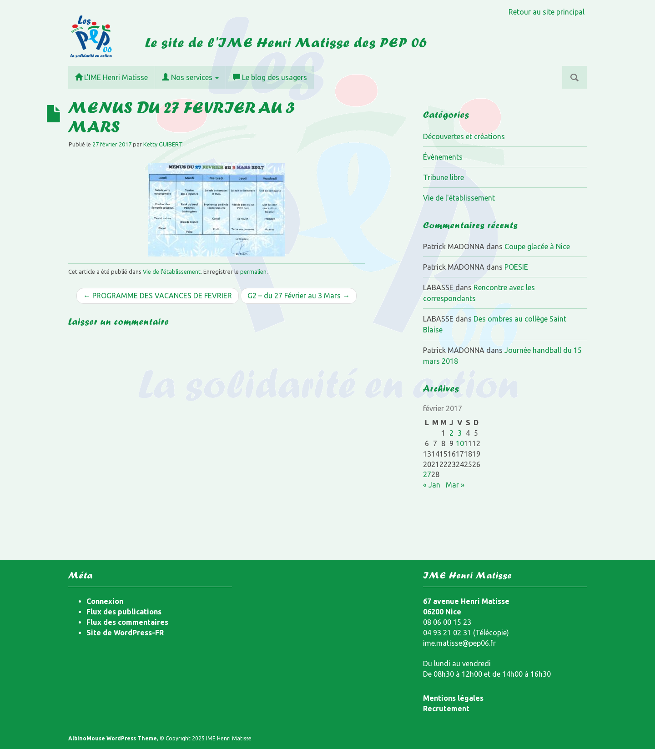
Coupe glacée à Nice (537, 246)
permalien (253, 271)
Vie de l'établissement (172, 271)
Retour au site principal (546, 12)
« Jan (431, 485)
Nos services (190, 77)
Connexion (104, 601)
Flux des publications (123, 612)
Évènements (443, 157)
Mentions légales (453, 698)
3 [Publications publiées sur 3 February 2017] (460, 433)
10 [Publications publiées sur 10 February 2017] (460, 443)
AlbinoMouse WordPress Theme (112, 738)
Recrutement (446, 708)
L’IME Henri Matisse (111, 77)
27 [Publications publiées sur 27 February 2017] (427, 474)
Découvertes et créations (464, 136)
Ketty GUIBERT (163, 144)
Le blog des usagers (270, 77)
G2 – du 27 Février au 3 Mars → (298, 296)
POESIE (516, 267)
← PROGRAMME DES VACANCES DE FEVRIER (157, 296)
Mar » (455, 485)
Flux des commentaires (127, 622)
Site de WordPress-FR (125, 632)
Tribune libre (443, 177)
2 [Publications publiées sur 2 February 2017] (451, 433)
